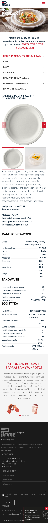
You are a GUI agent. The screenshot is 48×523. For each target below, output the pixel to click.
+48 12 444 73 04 (9, 464)
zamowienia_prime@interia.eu (13, 461)
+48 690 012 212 (8, 466)
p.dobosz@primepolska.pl (11, 458)
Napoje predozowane (14, 89)
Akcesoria (8, 72)
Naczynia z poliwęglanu (16, 78)
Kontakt (17, 510)
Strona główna (7, 510)
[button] (44, 125)
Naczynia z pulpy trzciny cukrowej (22, 56)
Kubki (6, 61)
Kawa (6, 67)
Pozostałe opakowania (15, 83)
